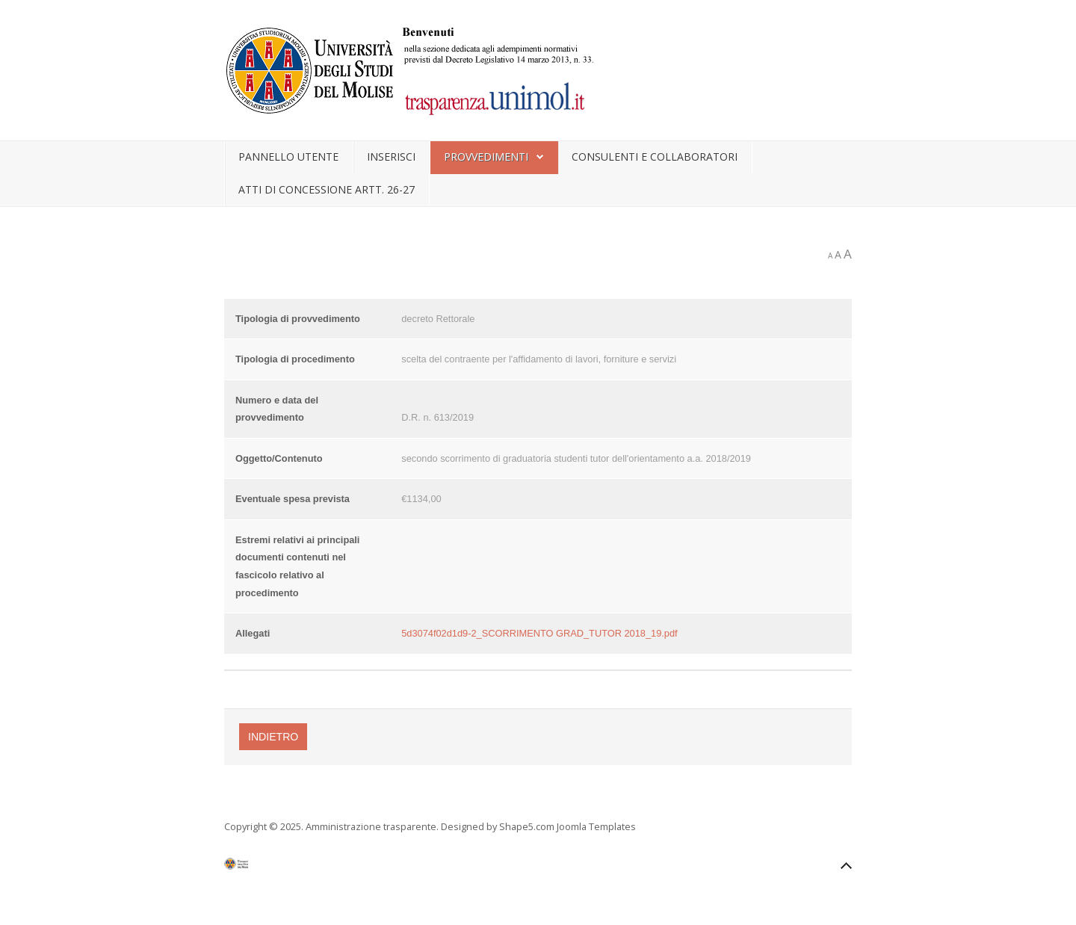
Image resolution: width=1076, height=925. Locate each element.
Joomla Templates (596, 826)
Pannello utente (288, 156)
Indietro (273, 737)
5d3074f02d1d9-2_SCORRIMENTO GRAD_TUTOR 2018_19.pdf (539, 633)
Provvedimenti (486, 156)
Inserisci (391, 156)
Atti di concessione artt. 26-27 (326, 189)
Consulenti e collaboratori (655, 156)
